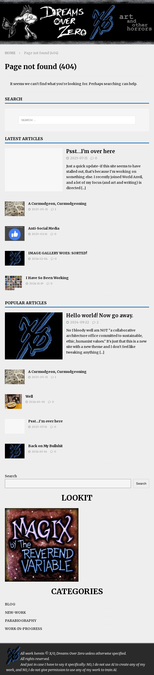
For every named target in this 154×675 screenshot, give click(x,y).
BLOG (10, 604)
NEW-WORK (15, 612)
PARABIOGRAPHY (20, 620)
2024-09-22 (79, 322)
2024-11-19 (36, 283)
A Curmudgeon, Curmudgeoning (57, 203)
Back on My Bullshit (45, 446)
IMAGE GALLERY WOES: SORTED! (57, 253)
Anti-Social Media (43, 228)
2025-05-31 (40, 209)
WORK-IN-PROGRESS (23, 628)
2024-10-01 (37, 402)
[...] (83, 188)
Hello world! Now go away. (99, 315)
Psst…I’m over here (90, 151)
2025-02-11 (39, 234)
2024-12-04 (40, 258)
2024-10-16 (39, 451)
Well (29, 396)
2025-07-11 (78, 158)
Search (11, 476)
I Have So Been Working (47, 278)
